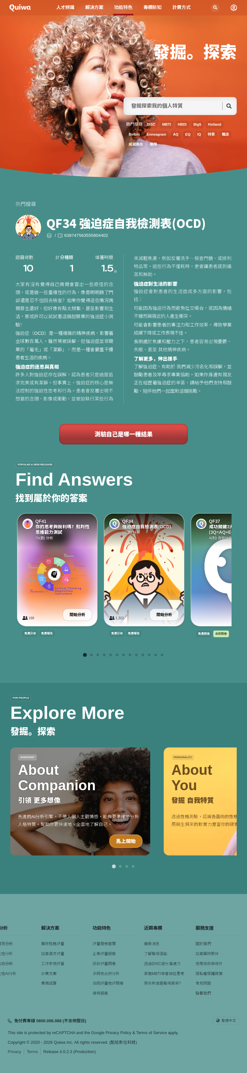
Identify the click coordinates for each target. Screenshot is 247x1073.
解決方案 (94, 7)
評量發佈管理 (104, 944)
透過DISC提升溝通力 (162, 963)
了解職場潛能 (155, 954)
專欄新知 (152, 7)
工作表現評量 (52, 963)
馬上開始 (126, 841)
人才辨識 (65, 7)
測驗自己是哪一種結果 (123, 434)
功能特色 (123, 7)
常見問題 (203, 983)
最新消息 (152, 944)
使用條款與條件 (209, 963)
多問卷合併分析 (106, 973)
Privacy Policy (118, 1032)
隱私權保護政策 (209, 973)
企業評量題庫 (104, 954)
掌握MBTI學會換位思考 (164, 973)
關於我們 (203, 944)
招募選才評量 (52, 954)
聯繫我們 (203, 993)
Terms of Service (151, 1032)
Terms (32, 1051)
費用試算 (49, 983)
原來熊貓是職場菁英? (162, 983)
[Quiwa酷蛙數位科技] (20, 8)
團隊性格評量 (52, 944)
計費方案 (49, 973)
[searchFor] (174, 106)
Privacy (14, 1051)
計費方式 (181, 7)
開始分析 (77, 615)
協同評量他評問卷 (108, 983)
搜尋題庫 (100, 993)
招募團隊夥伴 (207, 954)
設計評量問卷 (104, 963)
